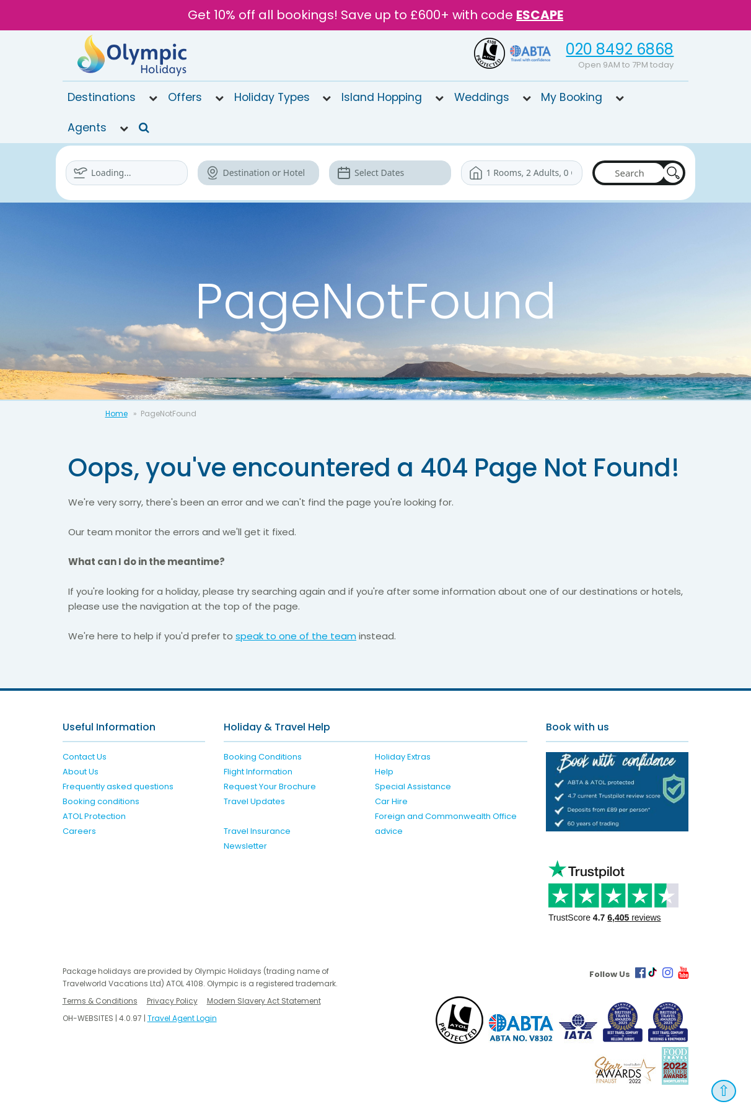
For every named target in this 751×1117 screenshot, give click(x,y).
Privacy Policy (172, 1000)
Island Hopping (381, 96)
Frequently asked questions (118, 786)
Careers (79, 831)
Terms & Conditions (100, 1000)
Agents (87, 127)
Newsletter (245, 846)
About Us (81, 772)
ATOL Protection (94, 816)
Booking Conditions (263, 757)
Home (116, 413)
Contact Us (85, 757)
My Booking (571, 96)
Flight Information (258, 772)
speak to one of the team (295, 635)
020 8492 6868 (620, 49)
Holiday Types (272, 96)
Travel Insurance (257, 831)
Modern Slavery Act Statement (264, 1000)
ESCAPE (539, 15)
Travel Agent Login (182, 1017)
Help (384, 772)
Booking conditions (101, 801)
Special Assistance (413, 786)
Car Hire (391, 801)
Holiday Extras (403, 757)
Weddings (481, 96)
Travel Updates (254, 801)
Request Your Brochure (270, 786)
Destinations (102, 96)
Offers (185, 96)
